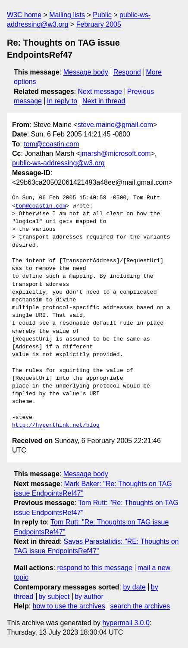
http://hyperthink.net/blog (56, 425)
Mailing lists (67, 15)
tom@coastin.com (51, 144)
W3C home (24, 15)
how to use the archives (69, 606)
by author (89, 596)
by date (134, 587)
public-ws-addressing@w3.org (58, 163)
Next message (100, 91)
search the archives (140, 606)
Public (102, 15)
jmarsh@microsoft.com (115, 153)
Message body (85, 72)
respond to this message (94, 567)
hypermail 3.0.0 (125, 622)
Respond (127, 72)
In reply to (62, 101)
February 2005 (98, 24)
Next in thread (103, 101)
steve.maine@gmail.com (115, 124)
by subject (53, 596)
